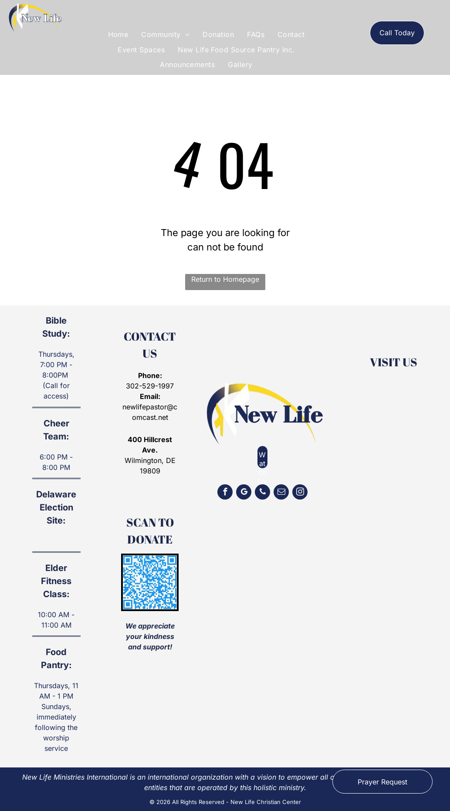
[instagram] (300, 493)
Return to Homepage (225, 279)
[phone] (262, 493)
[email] (281, 493)
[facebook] (225, 493)
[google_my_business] (243, 493)
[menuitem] (118, 34)
